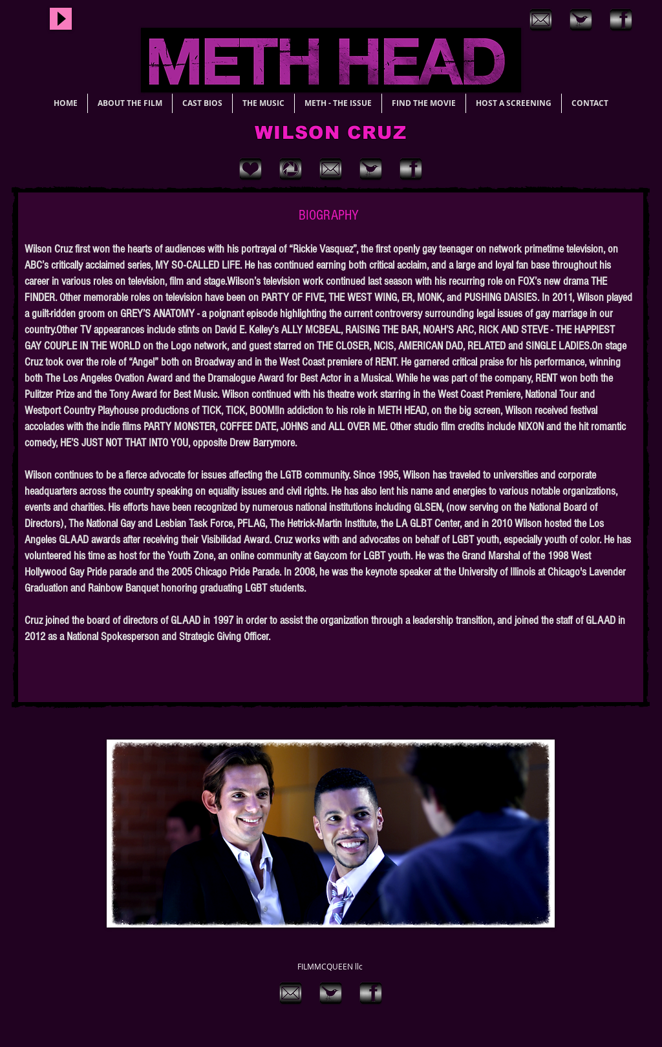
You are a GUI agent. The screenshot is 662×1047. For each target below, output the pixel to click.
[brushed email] (541, 19)
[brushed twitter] (581, 19)
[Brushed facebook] (621, 19)
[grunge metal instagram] (290, 169)
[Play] (61, 19)
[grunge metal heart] (250, 169)
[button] (331, 834)
